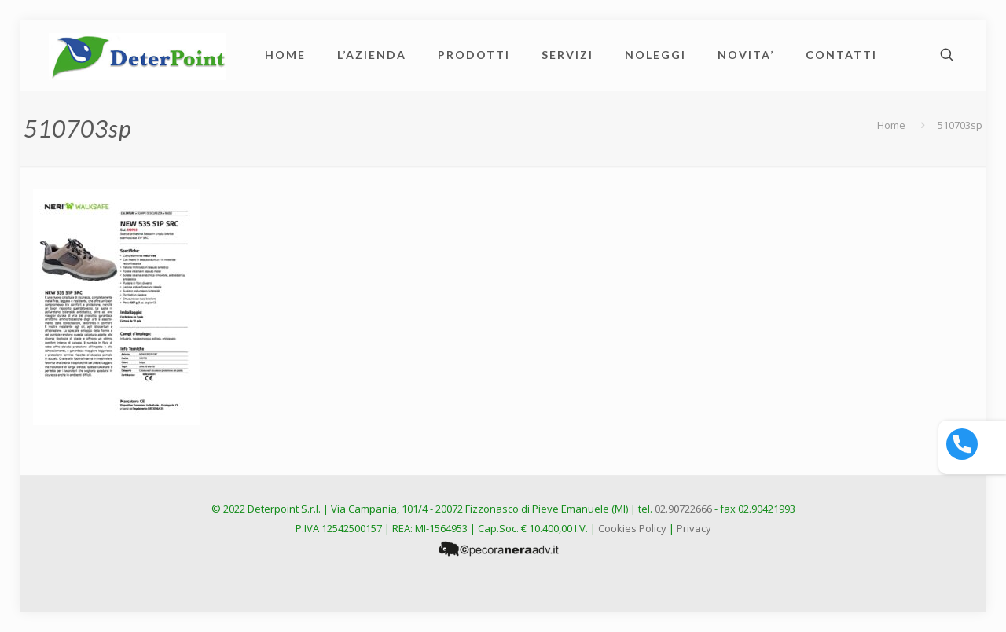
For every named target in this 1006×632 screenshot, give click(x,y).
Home (891, 125)
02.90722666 (683, 509)
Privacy (694, 528)
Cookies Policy (632, 528)
